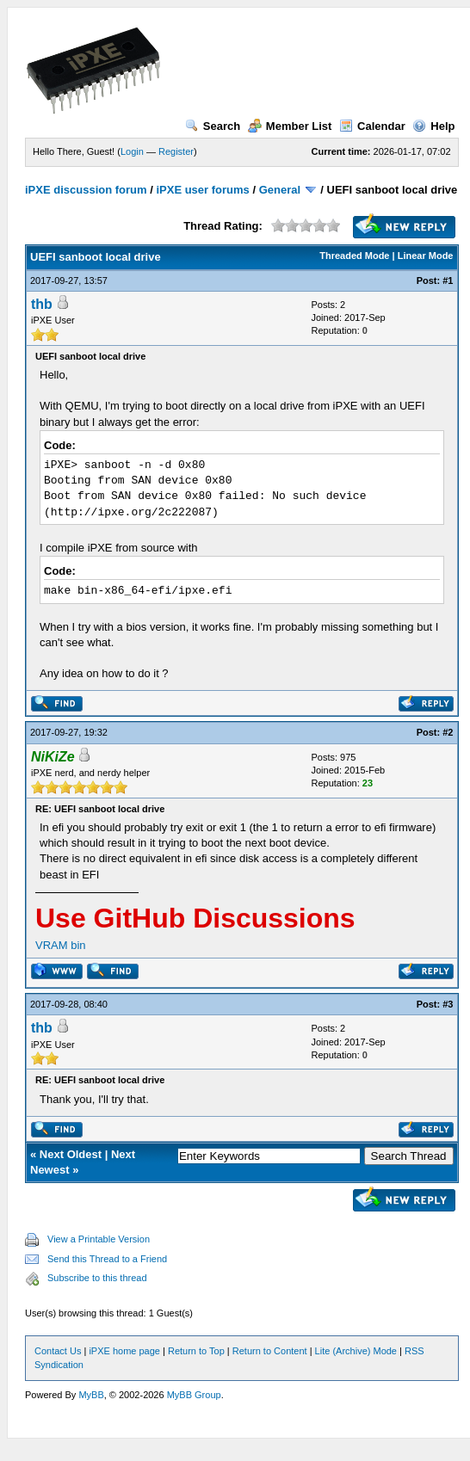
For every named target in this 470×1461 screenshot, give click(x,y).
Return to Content (269, 1351)
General (279, 189)
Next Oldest (71, 1154)
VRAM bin (60, 945)
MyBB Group (194, 1395)
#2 (447, 732)
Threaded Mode (354, 255)
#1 (447, 280)
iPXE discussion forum (86, 189)
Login (132, 151)
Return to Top (196, 1351)
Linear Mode (426, 255)
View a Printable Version (98, 1239)
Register (176, 151)
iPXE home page (124, 1351)
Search (212, 126)
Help (433, 126)
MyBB (90, 1395)
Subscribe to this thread (97, 1278)
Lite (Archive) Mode (356, 1351)
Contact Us (57, 1351)
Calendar (372, 126)
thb (42, 304)
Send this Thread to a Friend (107, 1259)
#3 (447, 1004)
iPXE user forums (202, 189)
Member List (290, 126)
